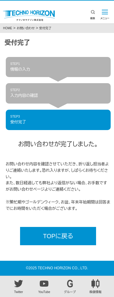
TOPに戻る (58, 236)
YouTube (44, 286)
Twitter (18, 286)
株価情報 (95, 286)
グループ (70, 286)
